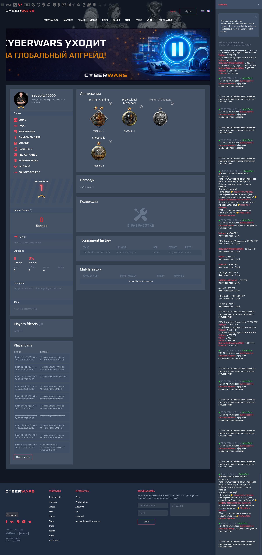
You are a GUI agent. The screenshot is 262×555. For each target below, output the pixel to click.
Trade (139, 20)
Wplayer (222, 55)
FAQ (77, 511)
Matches (68, 20)
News (105, 20)
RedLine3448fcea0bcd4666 (231, 62)
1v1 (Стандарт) (175, 252)
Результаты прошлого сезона (234, 214)
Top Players (165, 20)
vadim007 (223, 73)
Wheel (150, 20)
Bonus (116, 20)
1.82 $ (188, 252)
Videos (93, 20)
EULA (77, 497)
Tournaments (51, 20)
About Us (79, 506)
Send (146, 521)
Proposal (79, 516)
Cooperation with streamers (88, 521)
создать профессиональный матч (234, 199)
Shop (127, 20)
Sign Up (188, 11)
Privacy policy (81, 502)
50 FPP (156, 252)
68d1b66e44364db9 (227, 280)
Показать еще (23, 457)
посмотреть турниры (244, 191)
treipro (221, 256)
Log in (173, 11)
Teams (81, 20)
